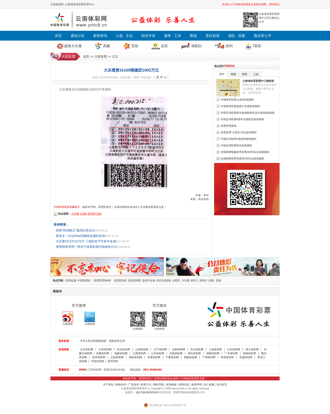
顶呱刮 (196, 46)
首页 (58, 36)
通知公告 (77, 36)
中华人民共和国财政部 (93, 340)
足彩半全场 (148, 280)
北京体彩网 (86, 349)
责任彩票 (213, 36)
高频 (106, 46)
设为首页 (222, 384)
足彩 (164, 46)
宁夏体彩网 (172, 357)
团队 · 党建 (236, 36)
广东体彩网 (231, 353)
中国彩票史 (84, 280)
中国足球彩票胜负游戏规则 (236, 145)
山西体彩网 (141, 349)
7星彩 (256, 46)
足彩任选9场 (163, 280)
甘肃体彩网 (153, 357)
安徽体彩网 (102, 353)
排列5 (202, 280)
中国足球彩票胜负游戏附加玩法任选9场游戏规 (248, 112)
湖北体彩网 (194, 353)
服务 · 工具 (172, 36)
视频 (233, 74)
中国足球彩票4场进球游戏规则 (238, 138)
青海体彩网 (227, 357)
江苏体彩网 (233, 349)
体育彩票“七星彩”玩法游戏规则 (238, 132)
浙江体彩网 (252, 349)
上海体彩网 (215, 349)
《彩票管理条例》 (102, 280)
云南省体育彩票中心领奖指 (258, 80)
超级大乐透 (73, 46)
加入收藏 (209, 384)
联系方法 (146, 384)
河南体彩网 (175, 353)
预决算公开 (262, 36)
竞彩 (134, 46)
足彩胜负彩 (120, 280)
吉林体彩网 (178, 349)
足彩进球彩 (134, 280)
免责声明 (196, 384)
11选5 (83, 213)
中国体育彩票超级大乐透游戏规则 (240, 106)
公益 (256, 74)
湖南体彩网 (212, 353)
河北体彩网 (123, 349)
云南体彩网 (117, 357)
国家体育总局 (117, 340)
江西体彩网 (139, 353)
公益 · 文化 (124, 36)
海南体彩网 (249, 353)
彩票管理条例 (228, 125)
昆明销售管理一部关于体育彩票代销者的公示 (86, 246)
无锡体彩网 (245, 357)
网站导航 (158, 384)
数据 (193, 36)
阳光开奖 (148, 36)
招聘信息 (184, 384)
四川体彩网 (196, 349)
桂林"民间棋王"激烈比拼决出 (75, 230)
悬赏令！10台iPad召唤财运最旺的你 (80, 236)
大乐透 (75, 213)
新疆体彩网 (190, 357)
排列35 (92, 213)
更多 (218, 280)
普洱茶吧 (113, 361)
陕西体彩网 (135, 357)
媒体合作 (121, 384)
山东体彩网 (157, 353)
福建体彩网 (120, 353)
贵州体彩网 (98, 357)
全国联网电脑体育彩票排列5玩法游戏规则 (245, 152)
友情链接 (171, 384)
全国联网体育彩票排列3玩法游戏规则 (242, 158)
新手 (222, 74)
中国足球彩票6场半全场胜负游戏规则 (242, 119)
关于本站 (108, 384)
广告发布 (133, 384)
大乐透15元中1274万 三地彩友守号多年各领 (86, 241)
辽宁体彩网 (160, 349)
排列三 (194, 280)
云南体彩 (68, 318)
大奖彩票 (101, 56)
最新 (244, 74)
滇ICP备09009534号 (148, 392)
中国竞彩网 (97, 361)
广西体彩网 (208, 357)
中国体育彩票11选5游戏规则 (237, 99)
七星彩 (176, 280)
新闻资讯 (100, 36)
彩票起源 (71, 280)
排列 (229, 46)
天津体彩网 (105, 349)
